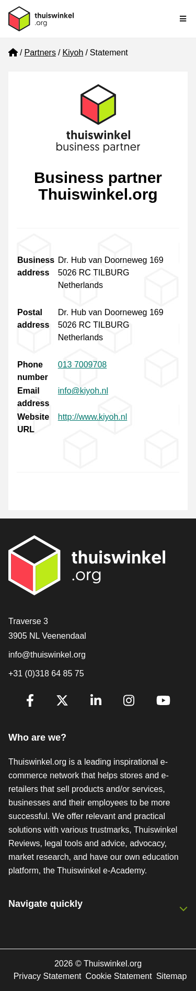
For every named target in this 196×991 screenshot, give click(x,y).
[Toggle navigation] (183, 19)
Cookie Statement (118, 976)
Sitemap (171, 976)
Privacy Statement (48, 976)
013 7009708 (82, 364)
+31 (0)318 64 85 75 (46, 673)
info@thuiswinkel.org (47, 654)
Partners (39, 52)
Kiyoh (72, 52)
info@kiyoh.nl (83, 390)
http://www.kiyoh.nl (93, 416)
